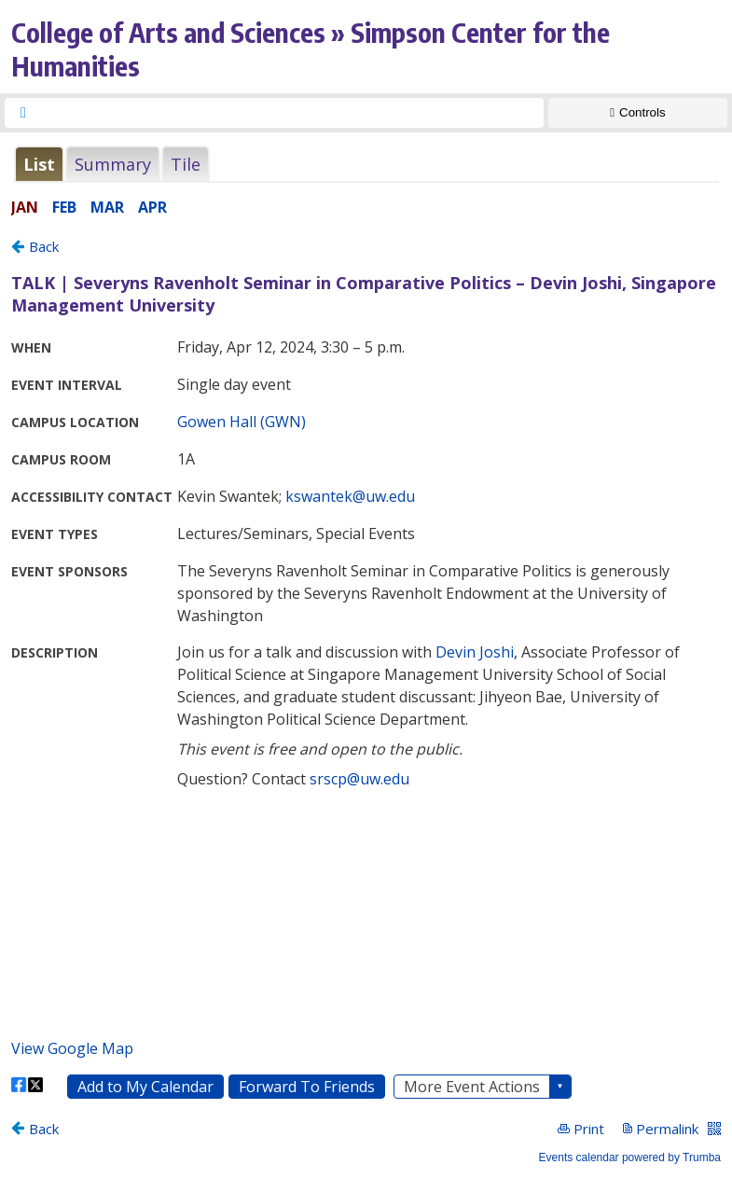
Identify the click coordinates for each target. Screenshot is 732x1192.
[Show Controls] (637, 113)
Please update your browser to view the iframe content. (366, 164)
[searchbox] (291, 113)
